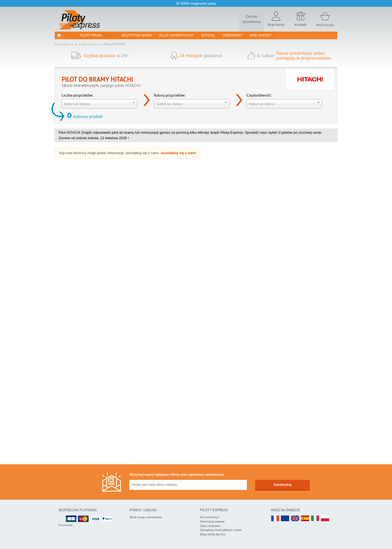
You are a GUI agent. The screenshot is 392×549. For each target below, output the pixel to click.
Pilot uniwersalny (177, 35)
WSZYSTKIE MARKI (137, 35)
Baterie (208, 35)
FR (275, 518)
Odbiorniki (232, 35)
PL (325, 518)
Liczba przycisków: (77, 95)
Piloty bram (91, 35)
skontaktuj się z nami (178, 153)
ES (305, 518)
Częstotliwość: (259, 95)
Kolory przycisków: (169, 95)
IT (315, 518)
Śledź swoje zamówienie (145, 517)
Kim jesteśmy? (210, 517)
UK (295, 518)
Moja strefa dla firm (213, 534)
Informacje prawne (212, 521)
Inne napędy (261, 35)
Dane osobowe (210, 525)
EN (285, 518)
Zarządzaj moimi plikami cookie (221, 530)
